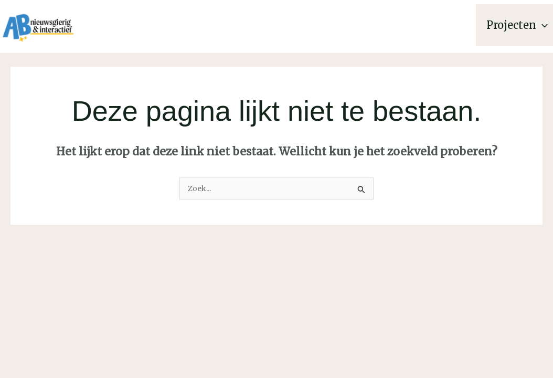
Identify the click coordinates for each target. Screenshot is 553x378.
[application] (542, 25)
